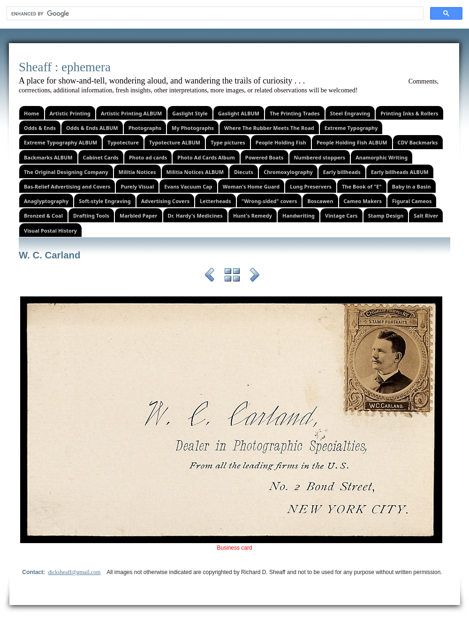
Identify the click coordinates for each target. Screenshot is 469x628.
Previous (209, 276)
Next (254, 276)
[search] (214, 13)
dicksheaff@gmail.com (74, 572)
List (232, 276)
